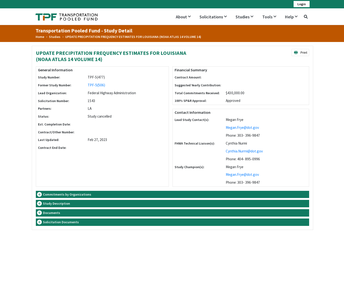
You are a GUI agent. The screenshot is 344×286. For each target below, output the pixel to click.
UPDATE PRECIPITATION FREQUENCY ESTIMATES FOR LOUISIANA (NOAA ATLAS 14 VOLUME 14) (133, 37)
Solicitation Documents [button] (61, 222)
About (183, 17)
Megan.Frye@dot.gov (242, 127)
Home (40, 37)
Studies (244, 17)
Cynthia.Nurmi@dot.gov (244, 151)
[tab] (172, 194)
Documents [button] (51, 213)
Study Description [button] (56, 203)
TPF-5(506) (96, 85)
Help (291, 17)
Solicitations (213, 17)
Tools (269, 17)
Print (300, 52)
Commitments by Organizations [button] (67, 194)
